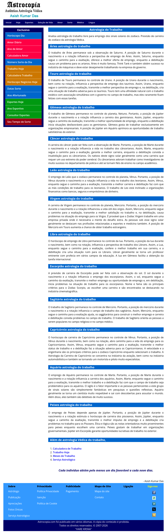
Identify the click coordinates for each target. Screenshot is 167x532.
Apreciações (15, 503)
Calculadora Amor (17, 55)
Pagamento (72, 491)
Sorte (69, 22)
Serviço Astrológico (64, 459)
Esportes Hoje (15, 102)
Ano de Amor (15, 49)
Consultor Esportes (18, 115)
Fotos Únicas (15, 509)
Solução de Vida (45, 22)
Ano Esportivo (15, 108)
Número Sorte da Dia (19, 62)
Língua (92, 22)
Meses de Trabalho (64, 456)
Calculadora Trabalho (19, 75)
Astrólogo (13, 491)
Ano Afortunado (16, 95)
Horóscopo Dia (16, 35)
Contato (99, 497)
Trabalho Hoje (15, 68)
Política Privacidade (48, 491)
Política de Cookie (47, 503)
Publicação (14, 497)
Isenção (41, 497)
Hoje (18, 22)
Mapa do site (102, 491)
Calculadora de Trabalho (67, 448)
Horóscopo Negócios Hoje (22, 82)
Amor (60, 22)
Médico (80, 22)
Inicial (8, 22)
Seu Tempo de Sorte (19, 121)
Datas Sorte (14, 88)
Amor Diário (14, 42)
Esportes (29, 22)
